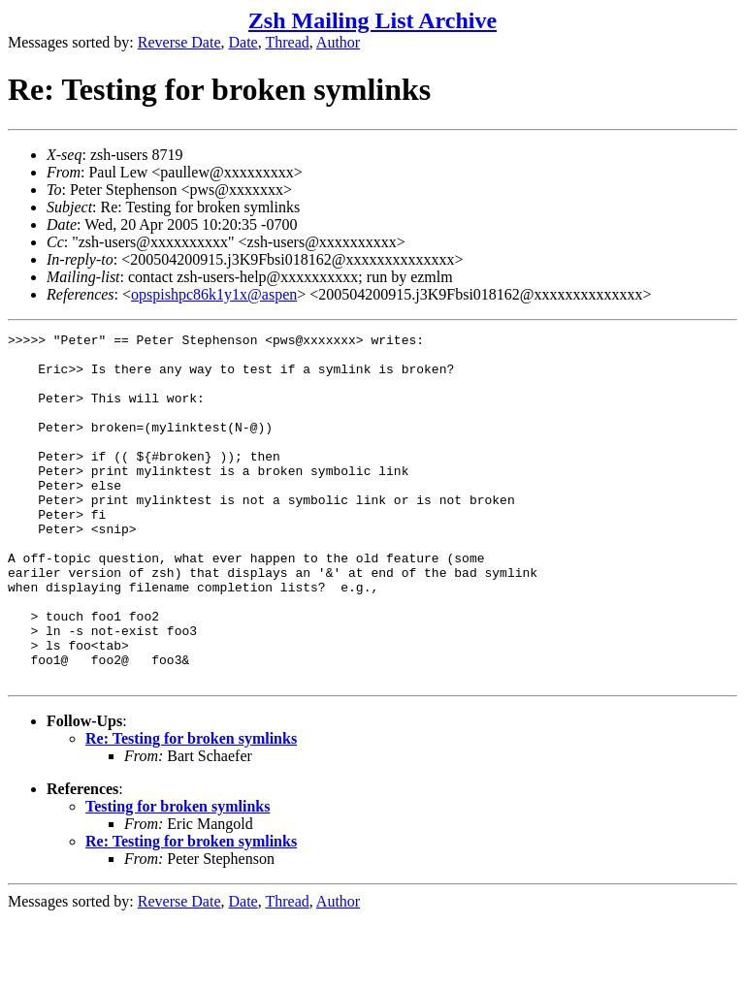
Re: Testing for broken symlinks (191, 808)
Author (338, 42)
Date (243, 42)
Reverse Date (179, 42)
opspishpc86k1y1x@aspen (214, 294)
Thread (286, 42)
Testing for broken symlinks (177, 876)
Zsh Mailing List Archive (372, 20)
